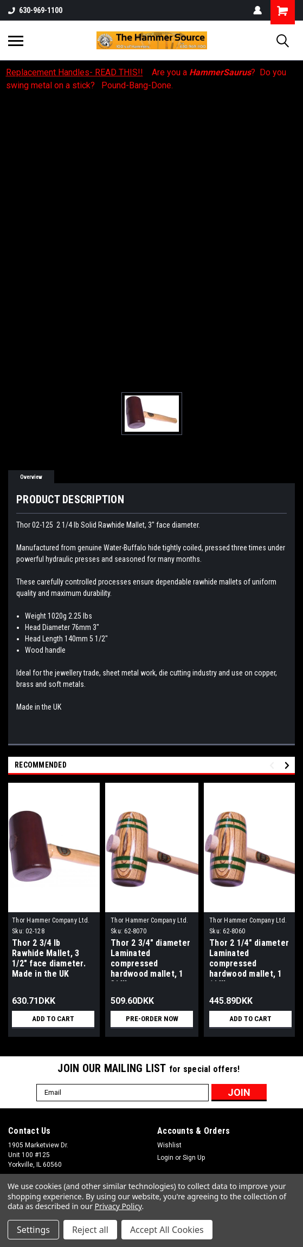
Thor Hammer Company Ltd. (50, 920)
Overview (31, 477)
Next (289, 765)
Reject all (90, 1230)
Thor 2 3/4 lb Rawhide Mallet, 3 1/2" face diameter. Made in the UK (49, 958)
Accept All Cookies (167, 1230)
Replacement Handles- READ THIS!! (74, 72)
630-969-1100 (35, 10)
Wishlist (169, 1145)
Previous (273, 765)
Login (165, 1157)
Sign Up (194, 1157)
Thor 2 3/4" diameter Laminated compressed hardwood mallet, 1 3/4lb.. (150, 959)
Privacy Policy (118, 1206)
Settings (33, 1230)
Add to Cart (53, 1019)
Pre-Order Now (152, 1019)
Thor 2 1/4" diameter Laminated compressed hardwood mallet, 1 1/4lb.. (249, 959)
